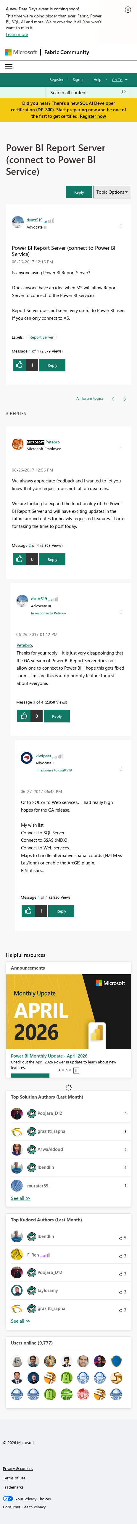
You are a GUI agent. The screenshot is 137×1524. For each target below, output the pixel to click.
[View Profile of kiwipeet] (43, 755)
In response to (48, 613)
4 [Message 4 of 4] (39, 897)
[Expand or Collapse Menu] (8, 67)
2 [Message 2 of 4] (30, 545)
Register (56, 79)
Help (97, 79)
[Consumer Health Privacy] (68, 1507)
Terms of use (14, 1477)
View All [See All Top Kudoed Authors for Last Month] (20, 1321)
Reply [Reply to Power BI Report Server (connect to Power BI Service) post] (52, 365)
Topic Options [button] (110, 192)
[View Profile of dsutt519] (35, 220)
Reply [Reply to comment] (52, 559)
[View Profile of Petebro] (53, 442)
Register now (93, 116)
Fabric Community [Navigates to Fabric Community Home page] (66, 52)
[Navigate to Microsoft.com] (21, 52)
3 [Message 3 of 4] (34, 701)
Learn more (17, 34)
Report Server (42, 337)
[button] (79, 192)
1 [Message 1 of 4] (30, 350)
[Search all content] (88, 92)
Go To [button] (117, 79)
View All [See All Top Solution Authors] (20, 1198)
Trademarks (13, 1486)
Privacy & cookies (18, 1468)
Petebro (24, 645)
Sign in (78, 79)
